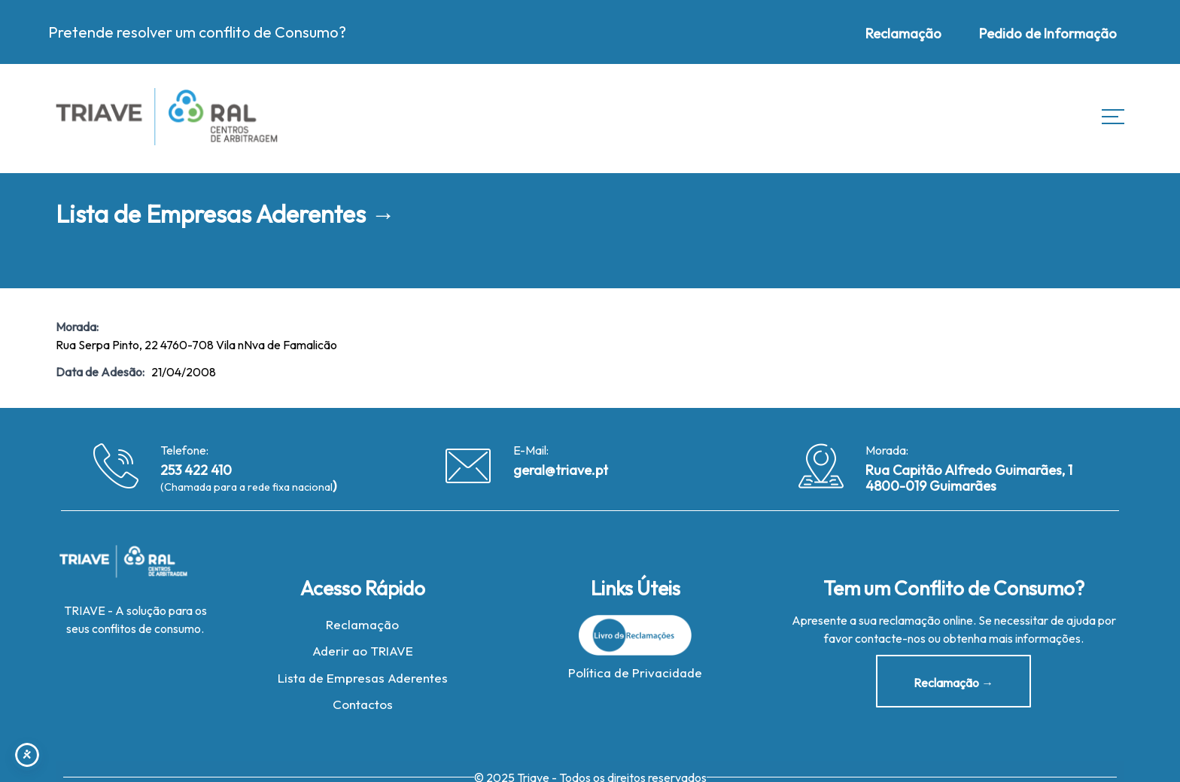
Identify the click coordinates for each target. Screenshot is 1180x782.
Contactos (363, 706)
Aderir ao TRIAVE (362, 653)
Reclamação (362, 626)
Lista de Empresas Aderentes (363, 679)
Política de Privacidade (635, 674)
